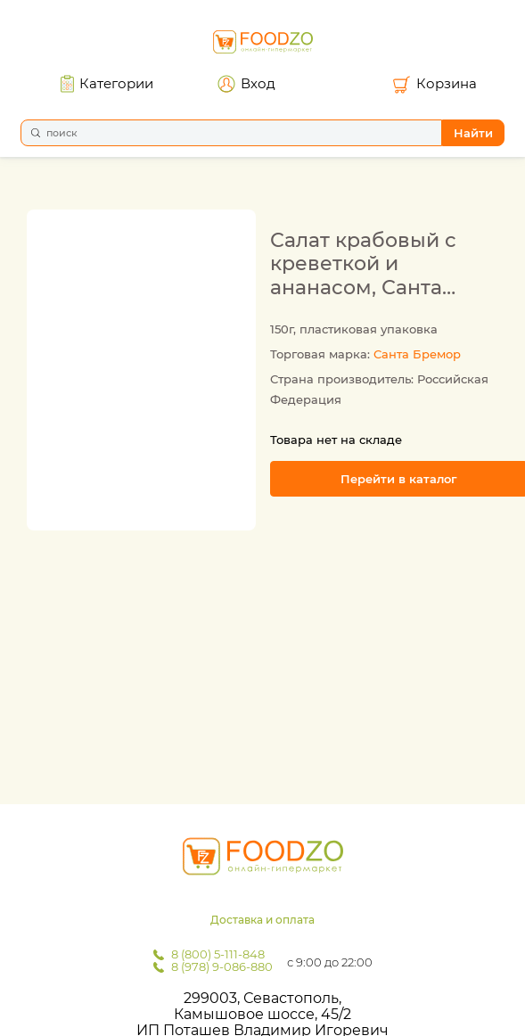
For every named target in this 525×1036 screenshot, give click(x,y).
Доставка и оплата (262, 919)
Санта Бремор (417, 354)
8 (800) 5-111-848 (218, 954)
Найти (473, 133)
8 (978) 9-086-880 (222, 966)
